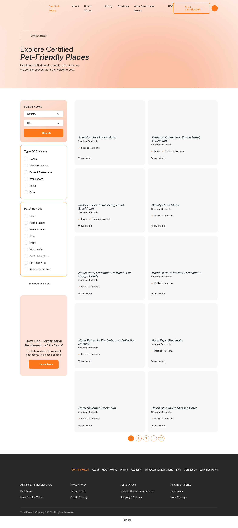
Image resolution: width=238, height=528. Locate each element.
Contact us (190, 469)
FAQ (170, 6)
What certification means (159, 469)
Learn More (44, 364)
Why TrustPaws (209, 469)
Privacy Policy (78, 484)
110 (161, 438)
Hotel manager (178, 497)
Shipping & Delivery (131, 497)
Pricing (108, 6)
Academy (123, 6)
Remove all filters (35, 283)
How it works (109, 469)
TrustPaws (26, 512)
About (75, 6)
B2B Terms (26, 491)
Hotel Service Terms (31, 497)
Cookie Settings (79, 497)
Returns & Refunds (180, 484)
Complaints (176, 491)
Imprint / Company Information (137, 491)
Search (43, 133)
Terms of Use (128, 484)
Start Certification (188, 8)
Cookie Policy (78, 491)
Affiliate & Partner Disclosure (36, 484)
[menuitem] (119, 520)
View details (85, 158)
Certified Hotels (80, 469)
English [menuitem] (127, 519)
